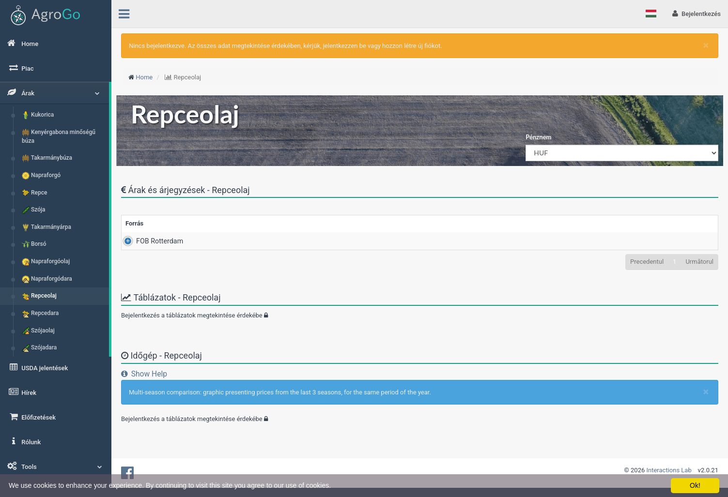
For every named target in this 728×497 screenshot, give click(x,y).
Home (144, 77)
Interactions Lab (669, 470)
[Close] (706, 45)
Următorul (699, 261)
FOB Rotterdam (148, 241)
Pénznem (538, 137)
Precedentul (647, 261)
